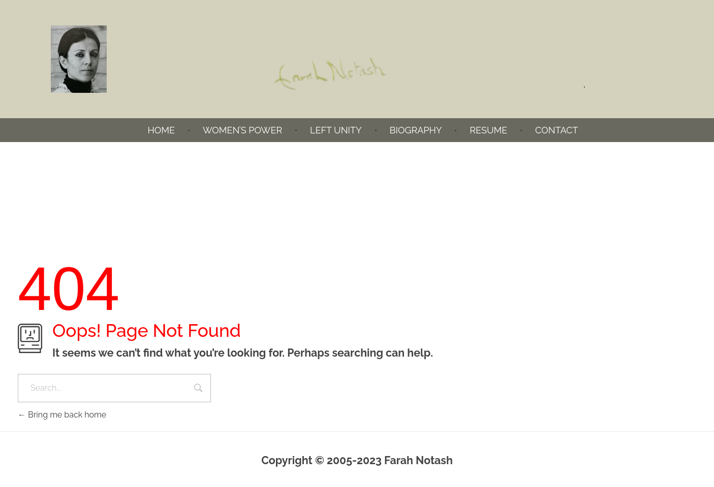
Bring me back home (62, 415)
